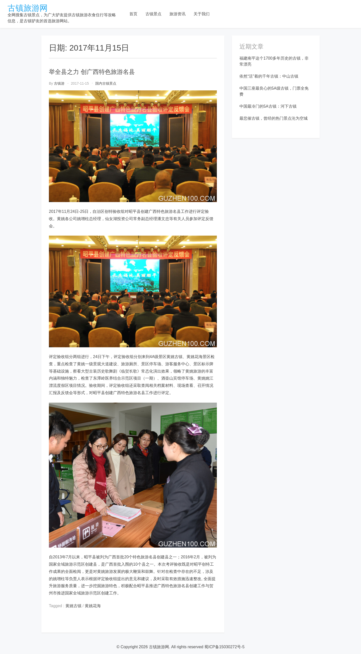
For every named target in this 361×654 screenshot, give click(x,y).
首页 (133, 14)
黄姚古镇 (73, 606)
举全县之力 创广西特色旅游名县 (92, 71)
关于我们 (202, 14)
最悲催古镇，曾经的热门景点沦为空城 (273, 118)
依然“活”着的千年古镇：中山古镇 (268, 76)
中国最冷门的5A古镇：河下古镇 (268, 106)
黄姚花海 (93, 606)
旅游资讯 (177, 14)
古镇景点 (153, 14)
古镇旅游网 (28, 8)
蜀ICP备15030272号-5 (224, 647)
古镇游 (59, 83)
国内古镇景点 (105, 83)
